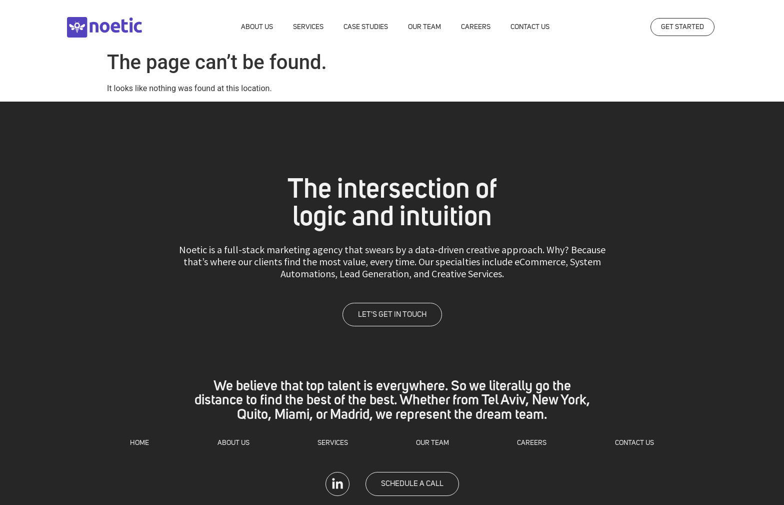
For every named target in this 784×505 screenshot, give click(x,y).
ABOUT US (257, 27)
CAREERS (475, 27)
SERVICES (308, 27)
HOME (139, 442)
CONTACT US (530, 27)
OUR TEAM (424, 27)
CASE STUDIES (366, 27)
